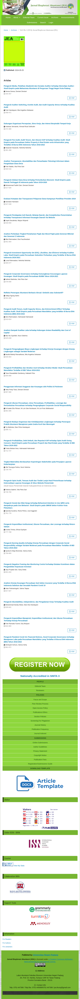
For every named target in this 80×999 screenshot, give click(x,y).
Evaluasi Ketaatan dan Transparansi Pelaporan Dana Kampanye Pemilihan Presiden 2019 (40, 199)
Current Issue (42, 17)
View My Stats (19, 866)
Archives (54, 17)
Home (8, 17)
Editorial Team (29, 17)
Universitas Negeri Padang (45, 955)
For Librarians (7, 947)
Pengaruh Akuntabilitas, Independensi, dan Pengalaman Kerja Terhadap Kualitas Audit (39, 602)
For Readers (7, 939)
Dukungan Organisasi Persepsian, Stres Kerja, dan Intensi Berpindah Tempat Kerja (37, 124)
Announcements (67, 17)
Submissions (32, 22)
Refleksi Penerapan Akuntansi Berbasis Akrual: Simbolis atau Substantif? (33, 293)
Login (51, 22)
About (16, 17)
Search (43, 22)
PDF (73, 98)
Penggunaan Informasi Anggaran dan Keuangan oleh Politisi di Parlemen (33, 387)
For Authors (7, 943)
